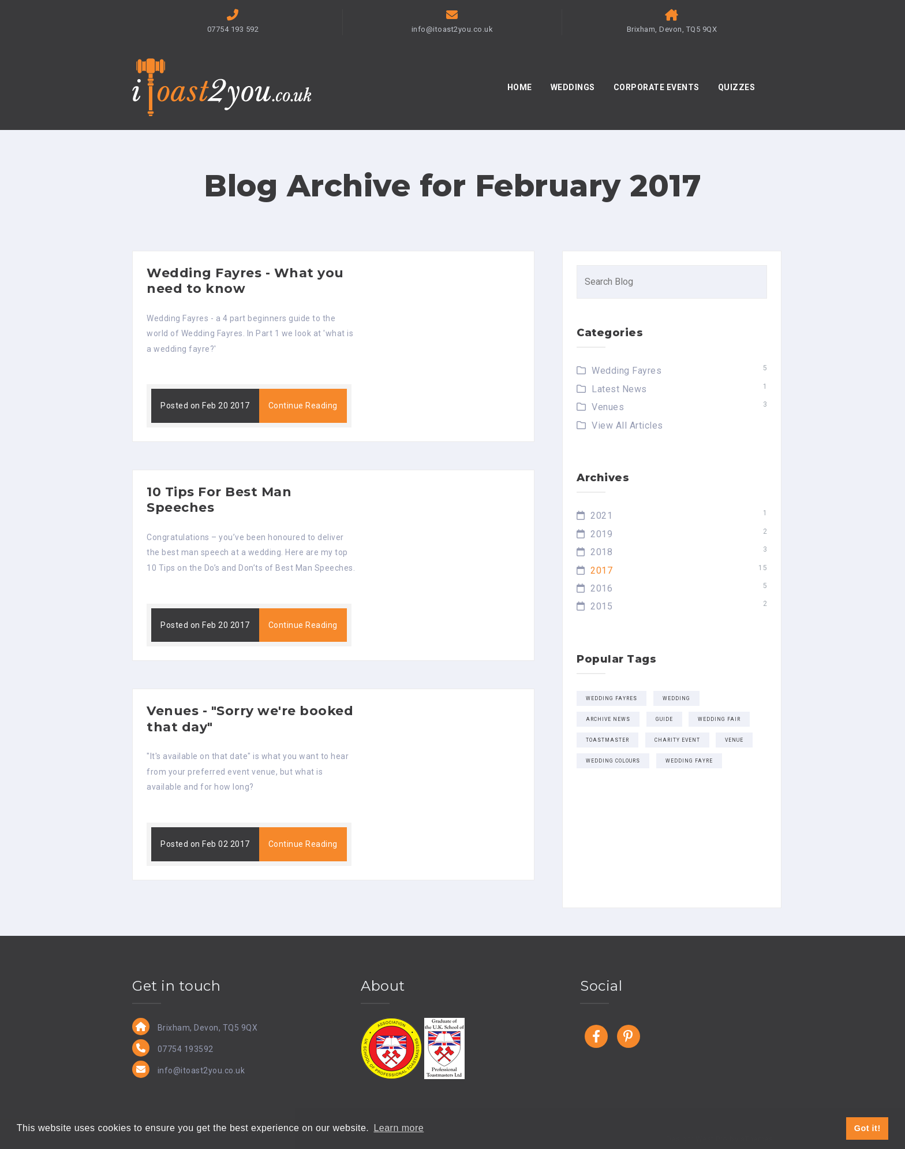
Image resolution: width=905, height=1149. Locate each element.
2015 (601, 606)
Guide (664, 719)
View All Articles (627, 425)
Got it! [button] (867, 1128)
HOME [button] (519, 87)
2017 (601, 570)
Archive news (608, 719)
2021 (601, 515)
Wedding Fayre (689, 761)
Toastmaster (607, 740)
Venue (734, 740)
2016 (601, 588)
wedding (676, 698)
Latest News (619, 389)
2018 (601, 551)
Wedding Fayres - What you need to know (245, 281)
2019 (601, 534)
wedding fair (719, 719)
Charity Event (677, 740)
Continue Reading (303, 405)
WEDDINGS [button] (573, 87)
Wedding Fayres (626, 370)
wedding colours (613, 761)
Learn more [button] (398, 1128)
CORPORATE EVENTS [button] (657, 87)
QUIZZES (737, 87)
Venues (608, 406)
